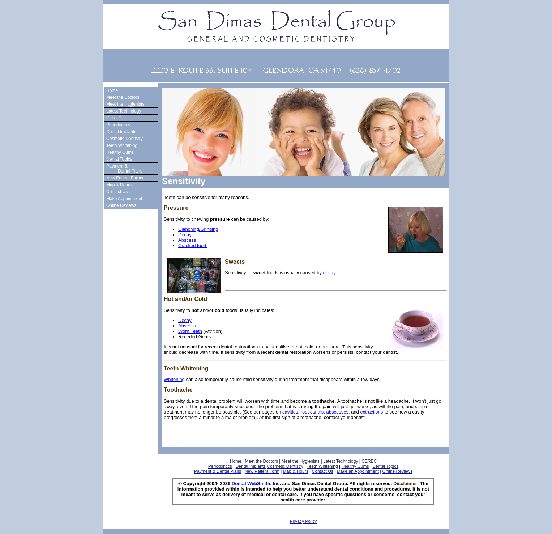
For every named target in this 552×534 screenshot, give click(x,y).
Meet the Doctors (122, 97)
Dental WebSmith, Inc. (256, 483)
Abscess (187, 240)
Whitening (174, 379)
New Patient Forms (124, 178)
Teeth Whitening (121, 145)
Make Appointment (124, 198)
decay (329, 272)
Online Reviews (121, 205)
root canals (312, 412)
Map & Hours (119, 184)
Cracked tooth (192, 245)
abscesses (337, 412)
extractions (371, 412)
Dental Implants (121, 131)
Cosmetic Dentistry (124, 138)
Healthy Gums (120, 152)
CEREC (113, 117)
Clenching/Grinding (198, 229)
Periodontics (118, 124)
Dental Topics (119, 159)
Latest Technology (123, 111)
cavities (290, 412)
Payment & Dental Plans (123, 169)
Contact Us (117, 191)
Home (112, 90)
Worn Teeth (190, 331)
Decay (185, 234)
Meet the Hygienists (125, 104)
